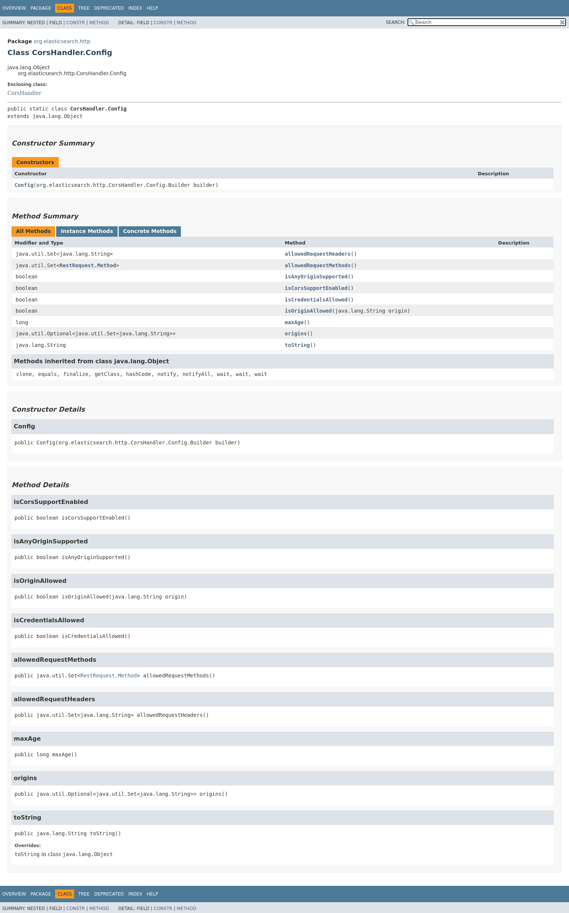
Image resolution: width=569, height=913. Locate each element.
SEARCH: (396, 22)
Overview (14, 8)
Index (135, 8)
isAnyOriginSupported (316, 277)
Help (152, 8)
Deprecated (109, 8)
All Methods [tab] (33, 231)
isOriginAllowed (308, 311)
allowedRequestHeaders (318, 254)
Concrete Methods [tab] (150, 231)
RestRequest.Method (88, 265)
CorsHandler (24, 93)
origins (296, 333)
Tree (84, 8)
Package (41, 8)
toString (297, 345)
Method (99, 22)
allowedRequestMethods (318, 265)
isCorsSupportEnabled (316, 288)
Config (24, 185)
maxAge (294, 322)
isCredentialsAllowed (316, 300)
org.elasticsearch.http (61, 41)
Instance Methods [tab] (87, 231)
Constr (75, 22)
